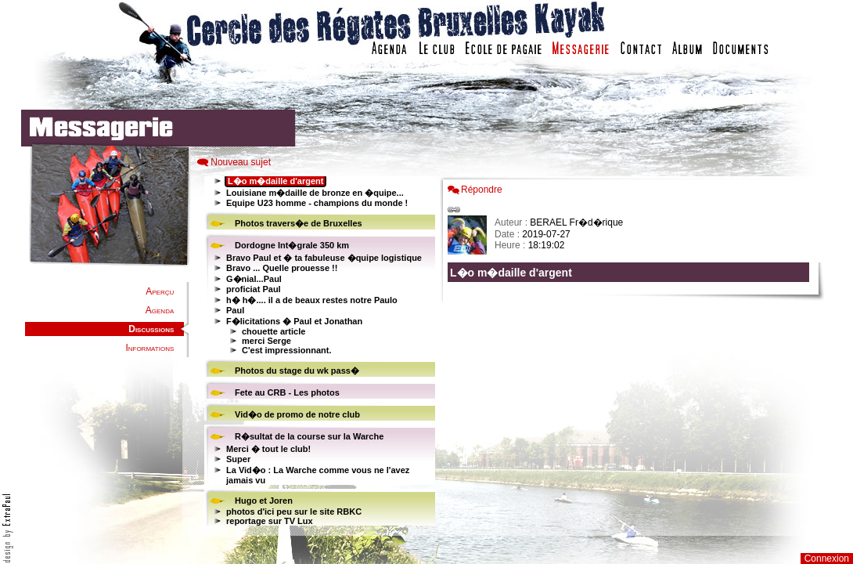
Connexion (826, 558)
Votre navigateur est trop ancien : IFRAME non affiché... (317, 352)
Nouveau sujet (241, 162)
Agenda (160, 310)
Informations (149, 347)
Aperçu (160, 291)
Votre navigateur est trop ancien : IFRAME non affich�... (632, 352)
